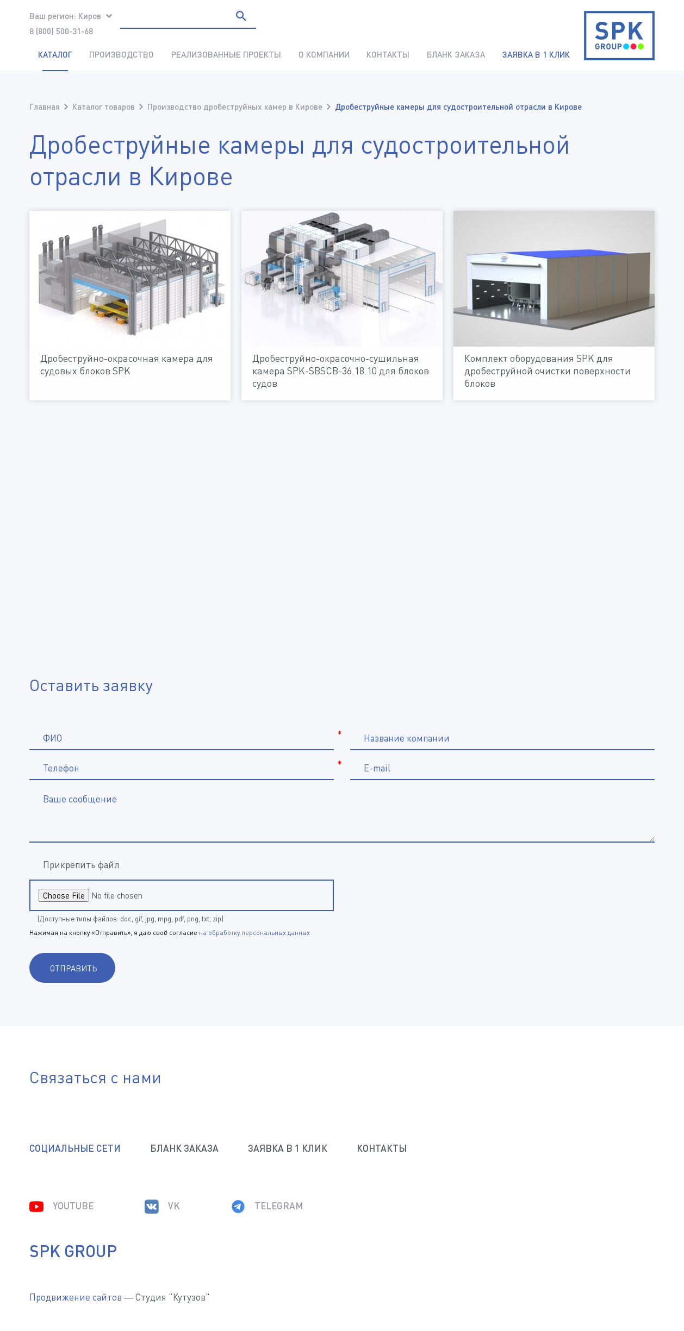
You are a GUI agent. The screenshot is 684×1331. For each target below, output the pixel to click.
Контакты (387, 54)
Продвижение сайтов (75, 1297)
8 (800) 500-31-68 (61, 31)
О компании (324, 54)
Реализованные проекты (226, 54)
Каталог (55, 54)
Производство (121, 54)
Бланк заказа (456, 54)
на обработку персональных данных (254, 932)
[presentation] (451, 895)
